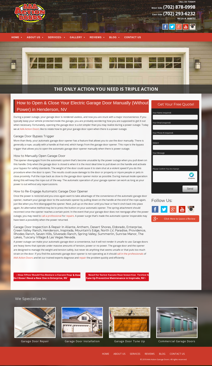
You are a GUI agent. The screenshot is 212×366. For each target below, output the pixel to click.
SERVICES (56, 37)
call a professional (52, 216)
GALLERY (78, 37)
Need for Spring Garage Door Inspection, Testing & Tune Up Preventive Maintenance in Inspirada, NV (117, 277)
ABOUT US (36, 37)
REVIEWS (98, 37)
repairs (70, 216)
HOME (17, 37)
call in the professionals (130, 254)
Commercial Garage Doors (176, 342)
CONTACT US (135, 37)
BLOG (115, 37)
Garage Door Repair (35, 342)
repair (82, 258)
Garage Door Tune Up (129, 342)
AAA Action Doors (29, 129)
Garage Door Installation (82, 342)
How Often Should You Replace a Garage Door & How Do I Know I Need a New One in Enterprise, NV (47, 277)
